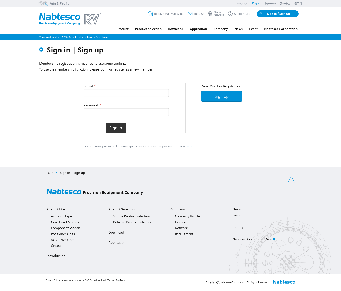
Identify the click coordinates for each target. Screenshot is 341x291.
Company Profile (187, 216)
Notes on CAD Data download (90, 280)
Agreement (67, 280)
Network (181, 228)
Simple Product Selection (131, 216)
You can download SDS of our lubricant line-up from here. (73, 37)
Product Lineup (58, 209)
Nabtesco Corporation (281, 29)
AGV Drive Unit (62, 239)
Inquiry (199, 14)
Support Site (242, 14)
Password (91, 105)
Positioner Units (63, 234)
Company (221, 29)
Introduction (56, 256)
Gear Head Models (65, 222)
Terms (110, 280)
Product (123, 29)
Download (175, 29)
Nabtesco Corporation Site (252, 239)
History (180, 222)
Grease (56, 245)
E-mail (88, 86)
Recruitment (184, 234)
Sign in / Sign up (278, 14)
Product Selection (148, 29)
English (256, 3)
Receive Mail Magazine (168, 14)
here (189, 146)
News (238, 29)
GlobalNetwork (219, 13)
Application (198, 29)
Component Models (65, 228)
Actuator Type (61, 216)
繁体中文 (285, 3)
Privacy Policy (53, 280)
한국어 (298, 3)
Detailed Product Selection (132, 222)
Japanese (270, 3)
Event (253, 29)
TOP (49, 172)
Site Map (120, 280)
